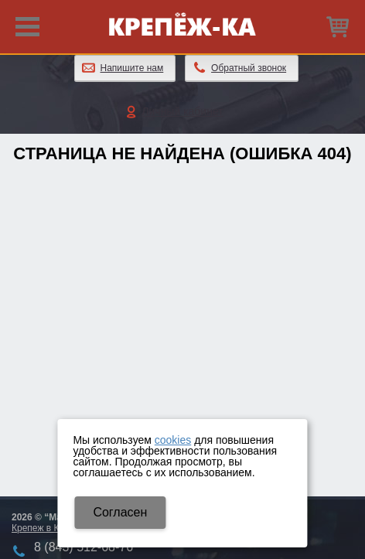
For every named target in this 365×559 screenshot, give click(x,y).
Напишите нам (132, 68)
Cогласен (120, 512)
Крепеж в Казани (48, 528)
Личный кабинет (182, 111)
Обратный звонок (248, 68)
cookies (173, 440)
